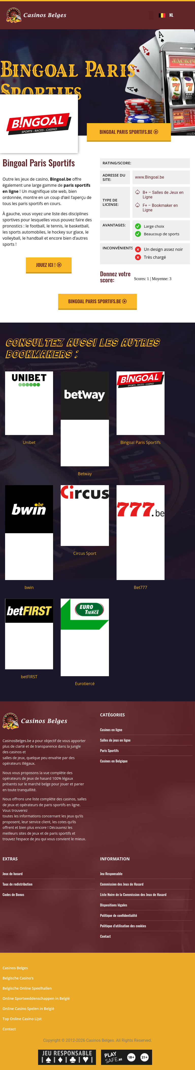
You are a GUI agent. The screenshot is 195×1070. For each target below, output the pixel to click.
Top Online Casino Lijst (22, 1018)
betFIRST (29, 676)
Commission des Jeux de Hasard (121, 884)
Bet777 (140, 587)
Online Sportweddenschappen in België (36, 998)
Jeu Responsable (111, 873)
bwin (29, 587)
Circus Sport (84, 553)
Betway (85, 473)
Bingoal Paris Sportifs (140, 442)
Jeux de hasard (13, 873)
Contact (105, 936)
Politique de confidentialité (118, 915)
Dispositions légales (113, 904)
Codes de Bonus (13, 894)
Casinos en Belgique (113, 760)
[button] (151, 15)
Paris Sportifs (109, 750)
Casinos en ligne (111, 729)
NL (171, 15)
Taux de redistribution (17, 884)
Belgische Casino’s (18, 978)
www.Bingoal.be (149, 177)
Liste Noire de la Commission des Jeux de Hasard (133, 894)
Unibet (29, 442)
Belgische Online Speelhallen (27, 988)
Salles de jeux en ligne (115, 740)
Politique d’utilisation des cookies (123, 925)
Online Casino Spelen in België (28, 1008)
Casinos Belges (15, 967)
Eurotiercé (85, 683)
